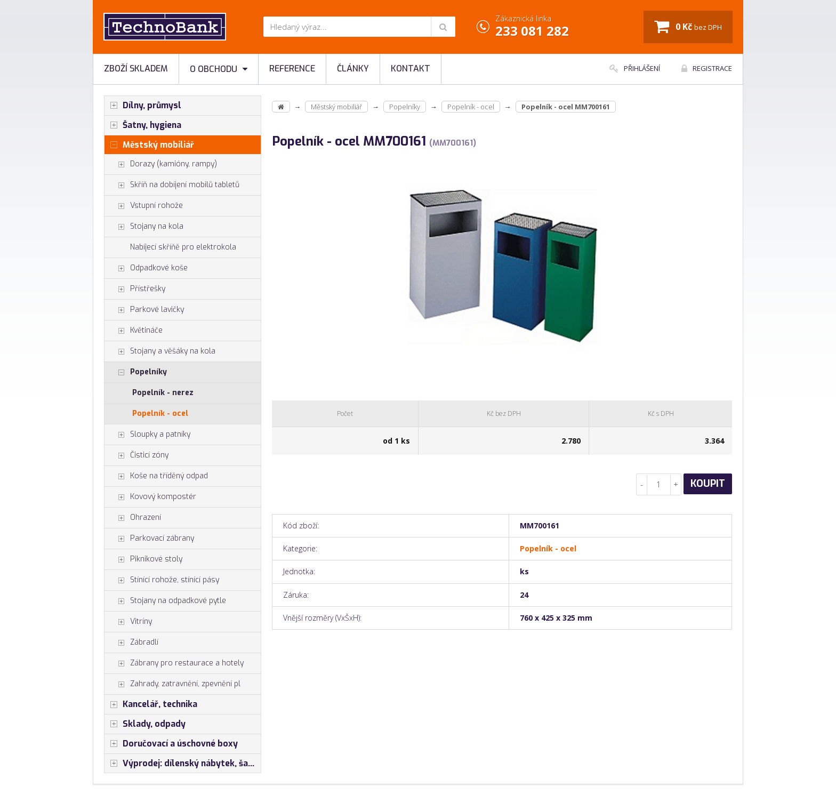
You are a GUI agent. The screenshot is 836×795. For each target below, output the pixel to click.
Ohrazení (132, 518)
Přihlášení (634, 68)
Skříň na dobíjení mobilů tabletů (171, 185)
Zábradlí (131, 642)
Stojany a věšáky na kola (159, 351)
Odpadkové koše (146, 268)
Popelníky (135, 372)
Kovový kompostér (150, 497)
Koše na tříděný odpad (156, 476)
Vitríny (128, 622)
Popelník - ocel (160, 413)
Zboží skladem (136, 68)
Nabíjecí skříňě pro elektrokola (183, 247)
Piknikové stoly (143, 559)
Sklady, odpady (145, 724)
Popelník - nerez (163, 393)
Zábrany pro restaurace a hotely (174, 663)
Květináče (133, 330)
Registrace (706, 68)
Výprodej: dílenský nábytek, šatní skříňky (182, 763)
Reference (292, 68)
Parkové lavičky (144, 310)
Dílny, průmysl (142, 105)
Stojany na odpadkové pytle (165, 601)
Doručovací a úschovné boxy (171, 743)
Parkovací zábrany (149, 538)
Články (353, 68)
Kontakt (410, 68)
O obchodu (218, 69)
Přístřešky (134, 289)
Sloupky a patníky (147, 434)
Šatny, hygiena (142, 125)
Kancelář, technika (150, 704)
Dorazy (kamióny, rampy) (160, 164)
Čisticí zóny (136, 455)
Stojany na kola (143, 226)
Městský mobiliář (149, 145)
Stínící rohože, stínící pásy (161, 580)
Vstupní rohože (143, 206)
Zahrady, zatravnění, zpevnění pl (172, 684)
